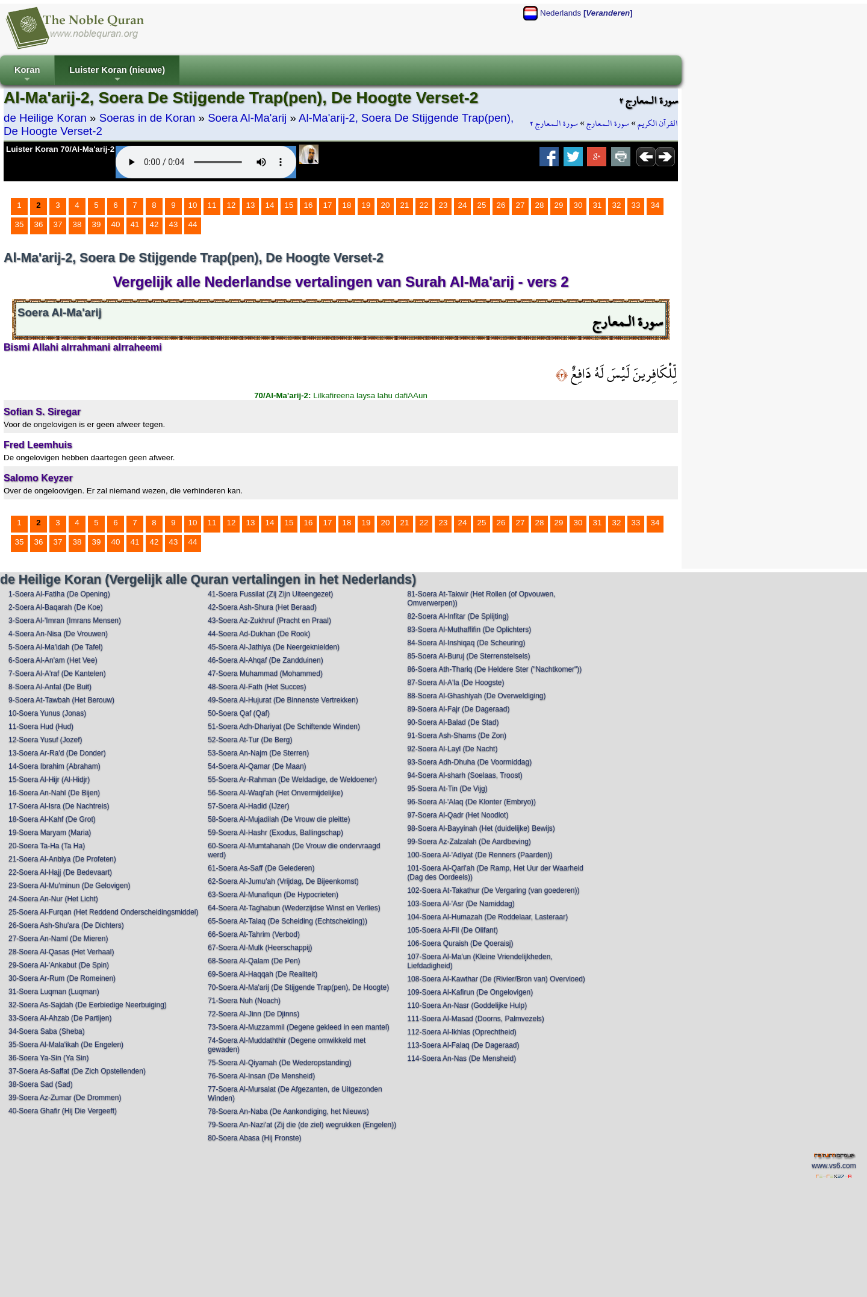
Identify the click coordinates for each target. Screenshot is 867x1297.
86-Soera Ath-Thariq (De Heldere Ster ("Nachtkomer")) (494, 669)
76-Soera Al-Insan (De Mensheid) (261, 1076)
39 (96, 224)
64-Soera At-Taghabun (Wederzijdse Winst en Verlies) (294, 908)
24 (462, 205)
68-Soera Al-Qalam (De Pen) (254, 961)
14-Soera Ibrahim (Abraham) (54, 766)
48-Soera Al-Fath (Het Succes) (257, 687)
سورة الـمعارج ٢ (554, 123)
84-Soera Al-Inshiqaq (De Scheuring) (466, 643)
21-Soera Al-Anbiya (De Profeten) (62, 859)
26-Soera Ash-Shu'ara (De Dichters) (66, 925)
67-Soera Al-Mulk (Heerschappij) (260, 947)
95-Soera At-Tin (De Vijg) (447, 788)
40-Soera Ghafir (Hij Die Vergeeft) (62, 1111)
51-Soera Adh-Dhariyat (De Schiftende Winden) (284, 726)
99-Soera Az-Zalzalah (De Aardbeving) (468, 841)
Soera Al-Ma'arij (247, 117)
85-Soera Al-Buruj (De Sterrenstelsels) (468, 656)
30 (578, 205)
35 (19, 224)
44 (192, 224)
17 (327, 205)
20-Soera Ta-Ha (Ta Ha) (46, 846)
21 (404, 205)
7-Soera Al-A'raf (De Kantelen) (57, 673)
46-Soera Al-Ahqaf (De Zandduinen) (265, 660)
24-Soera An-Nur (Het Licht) (53, 899)
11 (212, 205)
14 (270, 205)
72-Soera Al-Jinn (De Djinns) (253, 1014)
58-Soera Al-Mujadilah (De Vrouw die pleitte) (279, 819)
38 (77, 224)
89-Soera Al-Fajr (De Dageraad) (458, 709)
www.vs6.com (834, 1165)
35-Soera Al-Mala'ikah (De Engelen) (65, 1044)
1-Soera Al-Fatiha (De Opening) (59, 594)
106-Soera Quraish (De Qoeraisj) (460, 943)
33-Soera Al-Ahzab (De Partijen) (59, 1018)
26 (501, 205)
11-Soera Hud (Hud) (40, 726)
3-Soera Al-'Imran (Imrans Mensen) (64, 620)
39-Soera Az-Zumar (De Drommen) (64, 1097)
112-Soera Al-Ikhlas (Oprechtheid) (461, 1032)
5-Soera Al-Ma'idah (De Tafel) (55, 647)
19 (366, 205)
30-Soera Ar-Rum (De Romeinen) (62, 978)
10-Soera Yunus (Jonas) (47, 713)
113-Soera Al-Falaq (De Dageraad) (463, 1045)
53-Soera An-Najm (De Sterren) (258, 753)
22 (424, 205)
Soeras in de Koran (147, 117)
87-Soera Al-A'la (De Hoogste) (455, 682)
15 (289, 205)
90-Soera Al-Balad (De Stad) (453, 722)
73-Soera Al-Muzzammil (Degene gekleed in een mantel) (298, 1027)
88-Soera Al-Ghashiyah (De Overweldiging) (476, 696)
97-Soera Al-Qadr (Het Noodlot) (457, 815)
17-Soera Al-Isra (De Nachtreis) (58, 806)
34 (655, 205)
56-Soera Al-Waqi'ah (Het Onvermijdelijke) (275, 793)
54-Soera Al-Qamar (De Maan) (257, 766)
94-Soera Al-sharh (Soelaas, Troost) (464, 775)
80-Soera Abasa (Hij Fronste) (254, 1138)
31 (597, 205)
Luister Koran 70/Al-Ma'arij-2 (60, 149)
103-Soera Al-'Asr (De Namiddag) (460, 903)
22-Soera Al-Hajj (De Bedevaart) (60, 872)
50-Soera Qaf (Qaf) (239, 713)
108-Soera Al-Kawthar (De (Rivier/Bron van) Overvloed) (496, 979)
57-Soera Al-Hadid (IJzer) (248, 806)
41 (135, 224)
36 (38, 224)
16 (308, 205)
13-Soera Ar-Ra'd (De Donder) (57, 753)
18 (347, 205)
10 (192, 205)
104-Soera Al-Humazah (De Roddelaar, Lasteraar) (487, 917)
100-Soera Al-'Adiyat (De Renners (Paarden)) (479, 855)
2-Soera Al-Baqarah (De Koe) (55, 607)
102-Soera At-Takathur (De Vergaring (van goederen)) (493, 890)
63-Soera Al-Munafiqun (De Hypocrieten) (273, 894)
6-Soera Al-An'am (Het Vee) (53, 660)
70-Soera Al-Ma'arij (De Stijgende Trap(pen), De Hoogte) (298, 987)
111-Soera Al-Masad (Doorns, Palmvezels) (475, 1018)
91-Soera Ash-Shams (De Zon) (456, 735)
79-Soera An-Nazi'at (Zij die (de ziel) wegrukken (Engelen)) (302, 1124)
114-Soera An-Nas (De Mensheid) (461, 1058)
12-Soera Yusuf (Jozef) (45, 740)
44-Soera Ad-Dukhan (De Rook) (259, 634)
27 (520, 205)
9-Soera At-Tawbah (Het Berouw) (61, 700)
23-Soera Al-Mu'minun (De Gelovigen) (69, 885)
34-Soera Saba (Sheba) (46, 1031)
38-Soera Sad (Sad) (40, 1084)
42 (154, 224)
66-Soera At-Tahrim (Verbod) (254, 934)
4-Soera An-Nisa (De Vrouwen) (58, 634)
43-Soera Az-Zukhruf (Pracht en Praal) (269, 620)
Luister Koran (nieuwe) (117, 75)
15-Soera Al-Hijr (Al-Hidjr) (49, 779)
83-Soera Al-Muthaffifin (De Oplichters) (469, 629)
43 (173, 224)
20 (385, 205)
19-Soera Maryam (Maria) (49, 832)
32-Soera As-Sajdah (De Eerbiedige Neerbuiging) (87, 1005)
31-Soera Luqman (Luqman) (53, 991)
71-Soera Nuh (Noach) (244, 1000)
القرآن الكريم (658, 123)
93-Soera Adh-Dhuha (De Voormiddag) (469, 762)
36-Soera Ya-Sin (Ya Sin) (48, 1058)
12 (231, 205)
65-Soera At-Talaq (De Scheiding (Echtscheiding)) (287, 921)
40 (115, 224)
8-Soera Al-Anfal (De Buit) (50, 687)
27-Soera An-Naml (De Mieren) (58, 938)
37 (58, 224)
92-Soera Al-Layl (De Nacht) (452, 749)
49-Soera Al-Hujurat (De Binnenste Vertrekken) (283, 700)
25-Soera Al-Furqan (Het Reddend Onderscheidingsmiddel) (103, 912)
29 (559, 205)
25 (481, 205)
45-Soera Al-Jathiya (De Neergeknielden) (274, 647)
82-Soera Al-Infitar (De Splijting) (458, 616)
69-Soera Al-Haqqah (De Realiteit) (262, 974)
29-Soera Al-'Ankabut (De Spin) (58, 965)
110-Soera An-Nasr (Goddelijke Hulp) (467, 1005)
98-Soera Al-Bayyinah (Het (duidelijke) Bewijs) (481, 828)
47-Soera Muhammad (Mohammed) (265, 673)
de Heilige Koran (45, 117)
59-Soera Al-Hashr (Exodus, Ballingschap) (275, 832)
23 (443, 205)
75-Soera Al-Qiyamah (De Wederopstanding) (280, 1062)
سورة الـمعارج (607, 123)
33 (636, 205)
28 (539, 205)
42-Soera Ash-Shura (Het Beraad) (262, 607)
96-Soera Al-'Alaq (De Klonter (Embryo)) (471, 802)
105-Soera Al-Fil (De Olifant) (452, 930)
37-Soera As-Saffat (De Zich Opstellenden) (77, 1071)
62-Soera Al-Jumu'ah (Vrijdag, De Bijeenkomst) (283, 881)
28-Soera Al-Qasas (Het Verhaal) (61, 952)
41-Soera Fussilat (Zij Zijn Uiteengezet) (270, 594)
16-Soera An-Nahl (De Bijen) (54, 793)
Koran (27, 75)
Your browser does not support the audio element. (206, 162)
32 (616, 205)
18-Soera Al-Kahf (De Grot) (52, 819)
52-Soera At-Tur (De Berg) (250, 740)
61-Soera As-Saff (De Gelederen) (261, 868)
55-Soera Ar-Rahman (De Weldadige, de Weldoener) (292, 779)
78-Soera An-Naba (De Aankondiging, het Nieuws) (288, 1111)
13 (250, 205)
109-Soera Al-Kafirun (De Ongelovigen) (470, 992)
